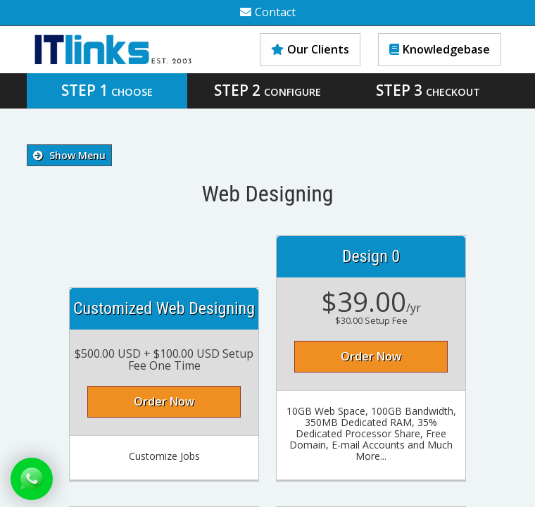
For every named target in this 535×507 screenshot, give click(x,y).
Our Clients (310, 49)
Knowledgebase (439, 49)
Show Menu (69, 155)
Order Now (164, 401)
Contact (268, 12)
